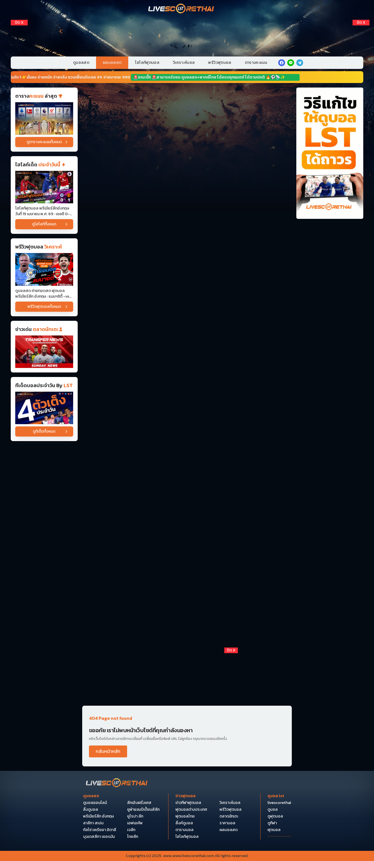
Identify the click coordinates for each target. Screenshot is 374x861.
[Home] (181, 9)
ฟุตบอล (274, 830)
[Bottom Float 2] (187, 783)
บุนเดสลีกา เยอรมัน (99, 837)
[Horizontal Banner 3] (187, 196)
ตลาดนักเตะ (228, 816)
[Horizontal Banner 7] (187, 372)
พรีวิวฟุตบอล (219, 63)
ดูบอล (273, 809)
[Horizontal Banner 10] (187, 460)
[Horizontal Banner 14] (187, 591)
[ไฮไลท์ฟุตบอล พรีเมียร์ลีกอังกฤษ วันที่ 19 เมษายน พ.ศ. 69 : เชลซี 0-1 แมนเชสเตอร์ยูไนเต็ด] (44, 187)
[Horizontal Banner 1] (187, 109)
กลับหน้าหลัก (108, 751)
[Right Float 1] (361, 31)
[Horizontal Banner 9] (187, 416)
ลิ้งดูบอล (90, 809)
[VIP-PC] (187, 33)
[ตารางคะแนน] (44, 118)
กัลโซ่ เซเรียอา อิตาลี (99, 830)
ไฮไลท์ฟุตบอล (147, 63)
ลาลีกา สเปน (93, 823)
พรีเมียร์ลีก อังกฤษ (98, 816)
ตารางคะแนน (256, 63)
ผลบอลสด (112, 63)
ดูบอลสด (81, 63)
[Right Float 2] (361, 40)
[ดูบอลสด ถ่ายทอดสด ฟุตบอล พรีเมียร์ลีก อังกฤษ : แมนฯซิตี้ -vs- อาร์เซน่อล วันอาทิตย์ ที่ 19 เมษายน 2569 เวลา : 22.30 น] (44, 269)
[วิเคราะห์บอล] (44, 408)
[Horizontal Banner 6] (187, 328)
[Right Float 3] (361, 50)
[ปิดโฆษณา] (19, 22)
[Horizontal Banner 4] (187, 240)
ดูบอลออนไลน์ (95, 803)
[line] (290, 62)
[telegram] (299, 62)
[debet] (187, 679)
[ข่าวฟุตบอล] (44, 351)
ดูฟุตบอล (275, 816)
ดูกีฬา (272, 823)
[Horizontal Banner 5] (187, 284)
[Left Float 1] (19, 31)
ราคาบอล (227, 823)
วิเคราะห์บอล (184, 63)
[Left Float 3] (19, 50)
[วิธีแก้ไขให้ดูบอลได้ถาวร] (329, 153)
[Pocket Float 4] (187, 731)
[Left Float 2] (19, 40)
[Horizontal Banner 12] (187, 504)
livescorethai (279, 803)
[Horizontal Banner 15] (187, 635)
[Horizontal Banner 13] (187, 548)
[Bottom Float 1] (187, 835)
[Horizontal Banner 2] (187, 152)
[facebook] (281, 62)
